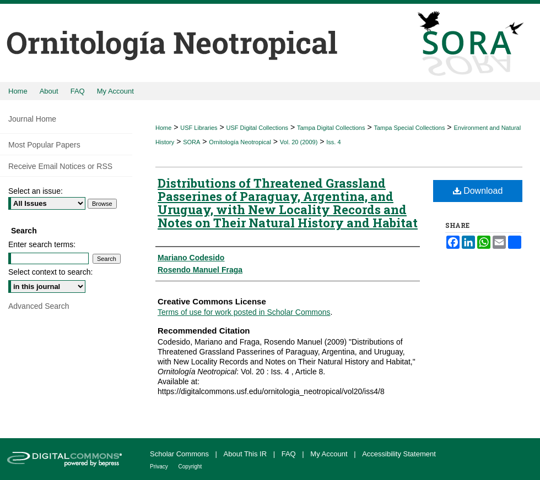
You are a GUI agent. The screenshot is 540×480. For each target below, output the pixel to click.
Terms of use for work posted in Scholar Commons (244, 312)
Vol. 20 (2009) (299, 142)
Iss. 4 (333, 142)
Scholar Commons (180, 454)
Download (478, 190)
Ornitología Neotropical (240, 142)
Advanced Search (38, 306)
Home (163, 127)
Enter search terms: (41, 244)
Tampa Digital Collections (331, 127)
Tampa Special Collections (409, 127)
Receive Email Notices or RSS (60, 166)
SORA (191, 142)
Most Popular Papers (44, 144)
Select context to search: (50, 272)
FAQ (290, 454)
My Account (329, 454)
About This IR (246, 454)
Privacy (160, 466)
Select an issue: (35, 191)
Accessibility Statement (399, 454)
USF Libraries (198, 127)
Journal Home (32, 118)
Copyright (190, 466)
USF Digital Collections (257, 127)
